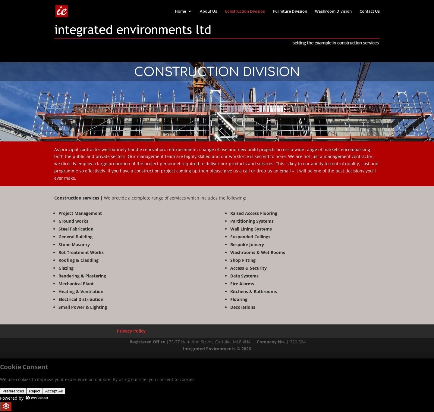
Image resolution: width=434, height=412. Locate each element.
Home (180, 11)
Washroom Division (333, 11)
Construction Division (245, 11)
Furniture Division (290, 11)
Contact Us (370, 11)
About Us (208, 11)
